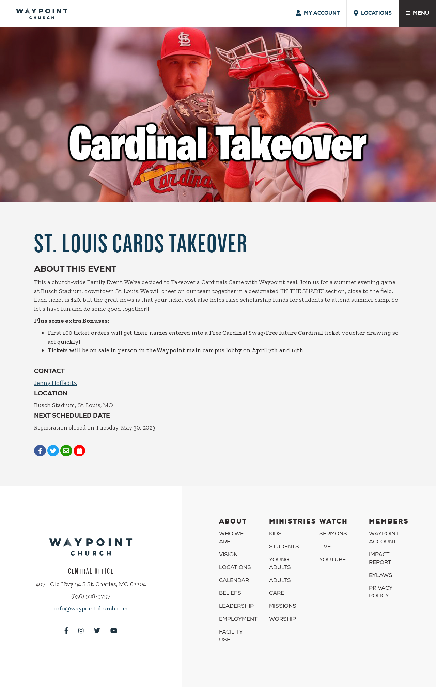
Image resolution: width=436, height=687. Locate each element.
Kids (275, 534)
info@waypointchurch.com (91, 608)
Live (325, 547)
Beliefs (230, 593)
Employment (238, 619)
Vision (228, 555)
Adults (280, 581)
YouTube (332, 560)
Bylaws (380, 576)
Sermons (333, 534)
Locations (235, 568)
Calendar (234, 581)
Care (276, 593)
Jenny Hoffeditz (55, 383)
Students (284, 547)
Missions (282, 606)
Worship (282, 619)
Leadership (236, 606)
